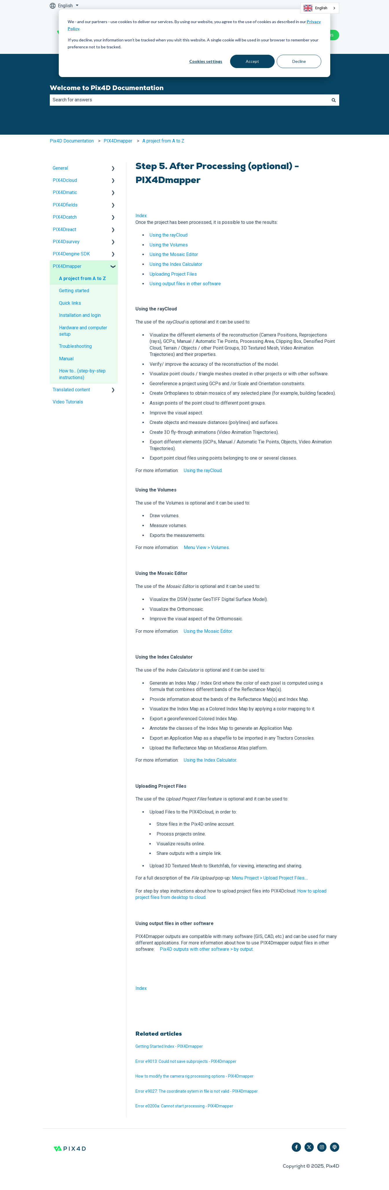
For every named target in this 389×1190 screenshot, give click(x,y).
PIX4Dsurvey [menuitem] (66, 241)
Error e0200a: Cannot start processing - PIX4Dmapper (184, 1106)
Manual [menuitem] (66, 358)
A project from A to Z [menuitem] (82, 278)
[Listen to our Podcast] (334, 1147)
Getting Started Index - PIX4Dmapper (169, 1046)
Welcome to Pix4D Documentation (107, 87)
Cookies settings (205, 61)
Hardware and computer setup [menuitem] (83, 331)
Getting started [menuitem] (74, 290)
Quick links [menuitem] (70, 303)
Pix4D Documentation (72, 141)
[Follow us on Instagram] (321, 1147)
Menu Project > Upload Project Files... (269, 878)
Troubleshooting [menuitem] (75, 346)
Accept (252, 61)
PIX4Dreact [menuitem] (64, 229)
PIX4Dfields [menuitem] (65, 205)
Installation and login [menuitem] (80, 315)
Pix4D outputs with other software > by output (206, 949)
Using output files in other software (185, 283)
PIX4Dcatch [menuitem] (65, 217)
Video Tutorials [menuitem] (68, 402)
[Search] (333, 99)
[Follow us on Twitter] (309, 1147)
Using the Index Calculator (176, 264)
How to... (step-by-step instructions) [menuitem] (82, 374)
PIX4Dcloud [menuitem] (65, 180)
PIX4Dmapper (118, 141)
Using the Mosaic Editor (174, 254)
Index (141, 215)
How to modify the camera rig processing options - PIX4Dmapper (194, 1076)
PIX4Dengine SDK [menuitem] (71, 254)
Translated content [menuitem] (71, 389)
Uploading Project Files (173, 274)
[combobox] (319, 8)
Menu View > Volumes (206, 547)
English (315, 8)
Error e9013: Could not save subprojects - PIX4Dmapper (185, 1061)
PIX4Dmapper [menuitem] (67, 266)
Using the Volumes (169, 245)
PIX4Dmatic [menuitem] (65, 192)
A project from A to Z (163, 141)
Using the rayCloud (169, 235)
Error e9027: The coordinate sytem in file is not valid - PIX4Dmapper (196, 1091)
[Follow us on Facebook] (296, 1147)
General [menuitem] (60, 168)
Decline (299, 61)
